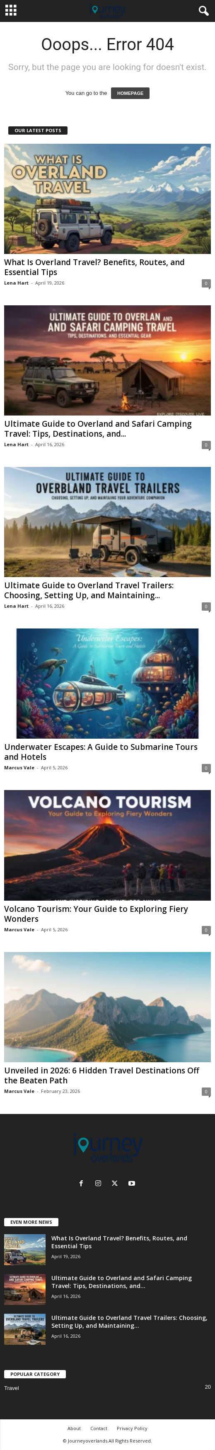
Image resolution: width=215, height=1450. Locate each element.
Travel (11, 1388)
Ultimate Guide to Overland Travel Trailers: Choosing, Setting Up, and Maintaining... (89, 590)
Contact (98, 1428)
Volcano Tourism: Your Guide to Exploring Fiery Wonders (96, 914)
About (74, 1428)
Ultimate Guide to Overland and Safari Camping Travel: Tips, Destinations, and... (98, 428)
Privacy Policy (132, 1428)
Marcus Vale (19, 767)
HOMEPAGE (130, 93)
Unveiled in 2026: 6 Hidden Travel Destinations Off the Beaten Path (101, 1075)
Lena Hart (16, 283)
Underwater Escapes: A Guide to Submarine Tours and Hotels (101, 752)
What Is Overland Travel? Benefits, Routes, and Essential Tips (94, 267)
